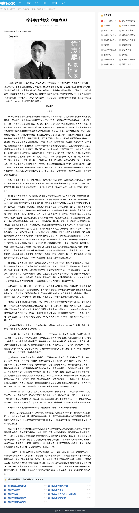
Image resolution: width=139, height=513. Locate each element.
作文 (19, 9)
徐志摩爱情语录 (58, 498)
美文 (21, 3)
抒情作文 (107, 26)
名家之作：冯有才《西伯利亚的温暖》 (63, 494)
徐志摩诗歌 (126, 50)
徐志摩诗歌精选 (109, 50)
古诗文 (45, 3)
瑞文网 (13, 9)
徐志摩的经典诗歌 (59, 486)
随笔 (29, 3)
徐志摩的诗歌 (127, 30)
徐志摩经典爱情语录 (17, 498)
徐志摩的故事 (14, 490)
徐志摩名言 (13, 494)
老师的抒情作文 (109, 35)
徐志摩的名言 (57, 490)
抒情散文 (107, 55)
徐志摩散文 (126, 45)
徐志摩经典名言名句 (17, 502)
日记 (36, 3)
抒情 (33, 9)
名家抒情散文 (108, 64)
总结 (63, 3)
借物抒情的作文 (109, 40)
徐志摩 (106, 45)
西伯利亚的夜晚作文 (17, 486)
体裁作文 (26, 9)
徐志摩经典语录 (109, 60)
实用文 (54, 3)
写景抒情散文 (127, 64)
